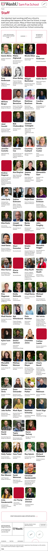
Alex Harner (6, 270)
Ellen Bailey (18, 78)
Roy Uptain (29, 454)
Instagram (20, 541)
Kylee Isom (5, 341)
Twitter (12, 541)
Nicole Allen (30, 56)
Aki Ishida (40, 316)
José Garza (5, 246)
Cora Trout (17, 454)
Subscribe (43, 525)
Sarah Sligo (41, 411)
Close (2, 549)
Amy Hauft (29, 270)
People (2, 9)
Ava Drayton (18, 172)
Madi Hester (6, 316)
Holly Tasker (6, 454)
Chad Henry (30, 294)
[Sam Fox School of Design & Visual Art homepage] (20, 4)
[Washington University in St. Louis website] (18, 529)
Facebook (4, 541)
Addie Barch (41, 79)
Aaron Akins (6, 56)
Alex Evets (5, 223)
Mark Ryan (17, 411)
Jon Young (18, 500)
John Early (5, 199)
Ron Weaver (6, 475)
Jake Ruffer (6, 411)
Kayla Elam (29, 199)
